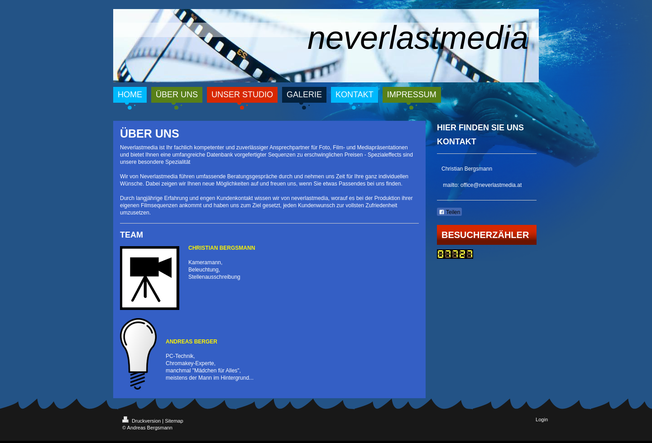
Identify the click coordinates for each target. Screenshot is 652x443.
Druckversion (142, 421)
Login (542, 419)
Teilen (449, 212)
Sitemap (174, 421)
